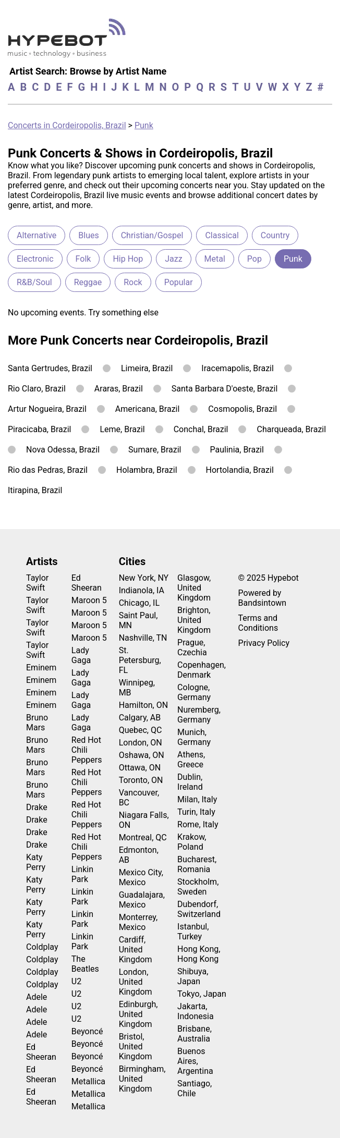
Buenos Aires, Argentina (195, 1061)
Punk (144, 125)
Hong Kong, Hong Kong (198, 954)
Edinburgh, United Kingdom (138, 1014)
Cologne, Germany (194, 692)
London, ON (140, 743)
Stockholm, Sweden (197, 887)
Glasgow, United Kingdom (194, 588)
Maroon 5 (89, 600)
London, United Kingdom (135, 982)
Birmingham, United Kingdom (142, 1079)
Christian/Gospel (152, 235)
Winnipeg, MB (137, 688)
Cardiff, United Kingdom (135, 949)
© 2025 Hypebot (268, 578)
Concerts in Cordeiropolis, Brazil (67, 125)
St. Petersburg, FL (140, 660)
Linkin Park (82, 874)
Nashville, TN (143, 638)
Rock (133, 282)
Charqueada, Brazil (291, 429)
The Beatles (85, 964)
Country (275, 235)
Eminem (41, 667)
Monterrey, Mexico (138, 922)
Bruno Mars (37, 722)
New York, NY (144, 578)
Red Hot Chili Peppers (86, 750)
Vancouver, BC (139, 797)
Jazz (173, 259)
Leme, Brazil (122, 429)
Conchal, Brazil (201, 429)
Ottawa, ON (140, 768)
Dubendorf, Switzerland (199, 909)
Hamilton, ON (143, 705)
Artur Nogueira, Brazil (47, 409)
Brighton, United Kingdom (194, 620)
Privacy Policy (264, 643)
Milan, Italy (197, 799)
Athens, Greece (191, 759)
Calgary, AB (140, 718)
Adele (36, 997)
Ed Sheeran (41, 1052)
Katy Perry (35, 862)
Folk (83, 259)
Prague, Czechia (192, 647)
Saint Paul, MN (138, 620)
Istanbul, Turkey (193, 931)
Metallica (88, 1081)
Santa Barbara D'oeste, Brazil (225, 389)
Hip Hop (128, 259)
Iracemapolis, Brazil (237, 368)
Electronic (35, 259)
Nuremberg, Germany (199, 715)
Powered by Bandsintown (262, 598)
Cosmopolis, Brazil (242, 409)
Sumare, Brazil (154, 450)
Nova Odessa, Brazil (63, 450)
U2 (76, 981)
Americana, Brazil (147, 409)
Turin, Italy (196, 812)
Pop (254, 259)
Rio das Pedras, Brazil (48, 470)
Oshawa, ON (141, 755)
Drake (36, 807)
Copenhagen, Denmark (201, 670)
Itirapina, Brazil (35, 490)
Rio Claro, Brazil (37, 389)
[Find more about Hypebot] (69, 42)
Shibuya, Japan (192, 976)
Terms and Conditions (258, 623)
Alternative (36, 235)
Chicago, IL (139, 603)
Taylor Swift (37, 583)
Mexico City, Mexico (141, 877)
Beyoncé (87, 1031)
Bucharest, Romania (196, 864)
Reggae (88, 282)
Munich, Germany (194, 737)
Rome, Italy (197, 824)
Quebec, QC (140, 730)
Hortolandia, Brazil (240, 470)
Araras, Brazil (118, 389)
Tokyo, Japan (201, 994)
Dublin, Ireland (190, 782)
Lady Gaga (81, 655)
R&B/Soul (34, 282)
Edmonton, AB (139, 855)
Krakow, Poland (191, 842)
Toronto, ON (141, 780)
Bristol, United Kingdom (135, 1046)
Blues (88, 235)
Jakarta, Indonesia (195, 1011)
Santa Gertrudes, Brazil (50, 368)
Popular (178, 282)
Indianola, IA (141, 590)
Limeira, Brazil (147, 368)
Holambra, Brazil (146, 470)
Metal (214, 259)
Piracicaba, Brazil (39, 429)
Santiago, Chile (194, 1088)
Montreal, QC (143, 837)
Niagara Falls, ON (144, 820)
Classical (221, 235)
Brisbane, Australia (194, 1034)
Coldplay (42, 947)
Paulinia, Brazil (237, 450)
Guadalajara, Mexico (142, 900)
